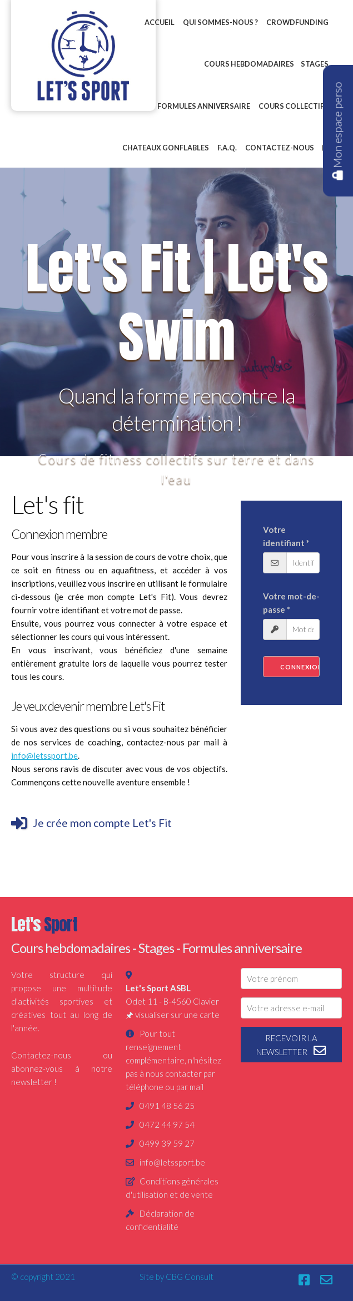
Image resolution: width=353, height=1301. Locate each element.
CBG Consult (189, 1277)
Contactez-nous (279, 147)
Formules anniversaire (203, 106)
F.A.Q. (227, 147)
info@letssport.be (44, 755)
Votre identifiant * (286, 536)
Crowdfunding (297, 22)
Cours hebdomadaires (249, 63)
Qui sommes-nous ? (220, 22)
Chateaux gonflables (165, 147)
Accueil (160, 22)
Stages (315, 63)
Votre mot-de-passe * (291, 602)
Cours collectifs (293, 106)
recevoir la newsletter (291, 1045)
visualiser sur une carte (177, 1015)
